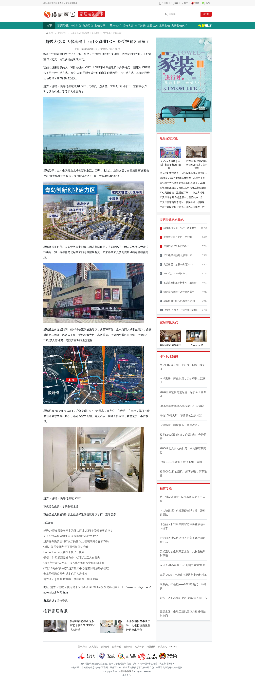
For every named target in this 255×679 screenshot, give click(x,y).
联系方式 (162, 646)
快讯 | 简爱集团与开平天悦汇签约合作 (66, 546)
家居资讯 (63, 25)
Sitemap (173, 646)
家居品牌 (87, 25)
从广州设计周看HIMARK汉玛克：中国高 (182, 499)
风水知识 (115, 25)
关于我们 (82, 646)
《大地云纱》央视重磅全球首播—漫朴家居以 (183, 512)
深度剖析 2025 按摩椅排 (174, 246)
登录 (70, 3)
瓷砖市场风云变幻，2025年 (176, 237)
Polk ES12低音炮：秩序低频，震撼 (181, 462)
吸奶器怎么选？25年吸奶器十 (177, 291)
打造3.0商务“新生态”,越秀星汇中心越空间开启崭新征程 (76, 568)
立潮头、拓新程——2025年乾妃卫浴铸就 (183, 586)
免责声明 (116, 646)
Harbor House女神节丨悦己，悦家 (63, 552)
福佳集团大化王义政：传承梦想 (178, 228)
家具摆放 (152, 25)
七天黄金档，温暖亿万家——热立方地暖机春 (183, 192)
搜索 (176, 3)
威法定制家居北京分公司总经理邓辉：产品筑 (183, 207)
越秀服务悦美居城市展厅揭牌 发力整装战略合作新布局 (76, 541)
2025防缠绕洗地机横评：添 (176, 255)
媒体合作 (105, 646)
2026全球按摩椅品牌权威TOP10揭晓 (182, 405)
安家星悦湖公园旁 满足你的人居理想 (65, 573)
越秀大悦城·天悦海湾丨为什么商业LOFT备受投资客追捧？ (78, 530)
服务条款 (128, 646)
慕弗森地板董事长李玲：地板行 (178, 282)
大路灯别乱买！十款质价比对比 (178, 310)
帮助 (186, 3)
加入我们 (93, 646)
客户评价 (139, 646)
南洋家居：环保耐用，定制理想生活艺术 (183, 380)
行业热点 (75, 25)
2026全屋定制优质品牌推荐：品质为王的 (182, 178)
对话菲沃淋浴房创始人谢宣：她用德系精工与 (183, 539)
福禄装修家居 (87, 49)
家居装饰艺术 (91, 14)
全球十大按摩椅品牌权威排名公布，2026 (182, 182)
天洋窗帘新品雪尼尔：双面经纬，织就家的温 (183, 202)
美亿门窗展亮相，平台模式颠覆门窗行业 (183, 367)
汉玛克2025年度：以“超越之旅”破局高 (182, 565)
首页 (49, 25)
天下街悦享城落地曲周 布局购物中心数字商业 (70, 536)
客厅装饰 (140, 25)
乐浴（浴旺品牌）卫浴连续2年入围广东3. (183, 600)
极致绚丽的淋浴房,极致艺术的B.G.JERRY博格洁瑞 (82, 625)
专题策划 (205, 26)
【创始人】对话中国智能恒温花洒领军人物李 (183, 526)
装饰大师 (128, 25)
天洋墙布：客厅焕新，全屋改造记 (180, 425)
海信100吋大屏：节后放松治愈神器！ (182, 415)
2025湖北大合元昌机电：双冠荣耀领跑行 (183, 450)
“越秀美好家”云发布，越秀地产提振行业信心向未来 (73, 563)
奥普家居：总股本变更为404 (176, 264)
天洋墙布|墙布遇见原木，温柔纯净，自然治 (183, 197)
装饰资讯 (100, 25)
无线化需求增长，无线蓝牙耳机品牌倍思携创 (183, 173)
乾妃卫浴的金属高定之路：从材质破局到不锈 (183, 553)
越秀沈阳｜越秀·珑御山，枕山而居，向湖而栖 (70, 579)
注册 (75, 3)
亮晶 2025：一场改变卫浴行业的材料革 (183, 574)
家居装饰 (164, 25)
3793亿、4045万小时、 (174, 273)
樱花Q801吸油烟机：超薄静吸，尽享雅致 (183, 473)
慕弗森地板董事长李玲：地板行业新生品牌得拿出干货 (138, 625)
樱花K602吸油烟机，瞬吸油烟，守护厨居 (183, 436)
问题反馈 (151, 646)
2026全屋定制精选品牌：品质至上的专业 (183, 394)
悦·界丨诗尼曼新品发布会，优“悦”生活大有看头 (71, 557)
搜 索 (206, 14)
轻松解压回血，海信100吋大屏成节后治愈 (183, 187)
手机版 (165, 3)
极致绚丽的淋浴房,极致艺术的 (177, 300)
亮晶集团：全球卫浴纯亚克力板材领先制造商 (183, 613)
